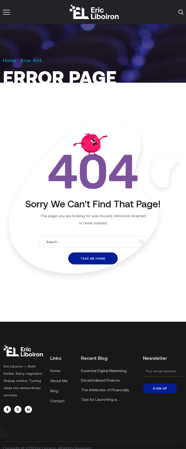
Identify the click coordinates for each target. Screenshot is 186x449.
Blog (54, 390)
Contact (57, 400)
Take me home (93, 258)
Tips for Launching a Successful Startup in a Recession (101, 400)
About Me (59, 380)
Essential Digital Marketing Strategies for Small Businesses (108, 371)
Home (9, 60)
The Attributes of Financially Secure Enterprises (105, 390)
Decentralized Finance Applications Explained (101, 381)
